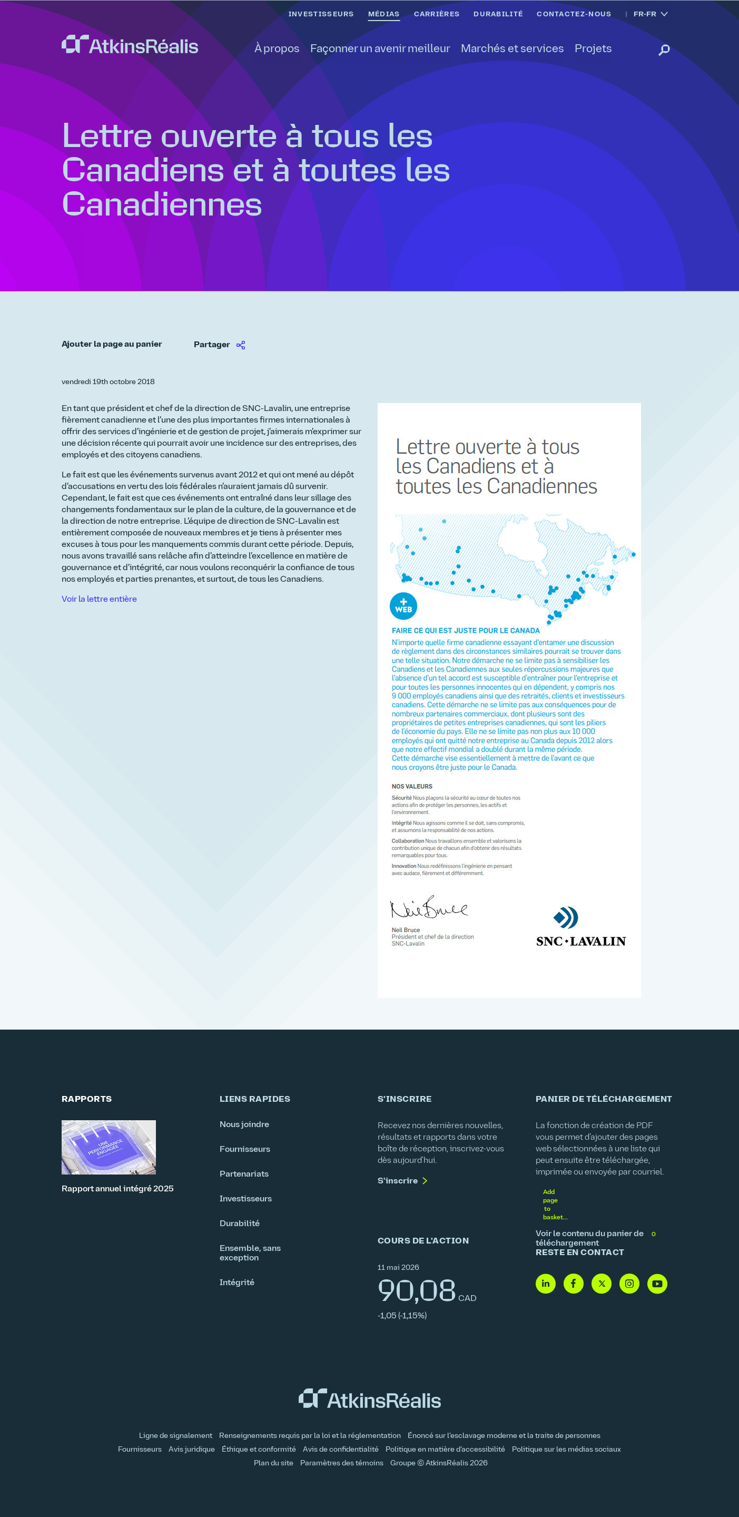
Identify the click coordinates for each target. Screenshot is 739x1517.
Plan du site (273, 1463)
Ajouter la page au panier (112, 344)
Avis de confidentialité (341, 1450)
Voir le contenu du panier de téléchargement (596, 1239)
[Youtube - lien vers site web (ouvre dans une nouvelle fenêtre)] (657, 1284)
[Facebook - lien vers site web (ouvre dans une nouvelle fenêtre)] (574, 1284)
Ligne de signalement (175, 1436)
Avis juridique (192, 1450)
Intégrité (237, 1283)
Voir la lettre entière (99, 599)
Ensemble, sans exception (250, 1253)
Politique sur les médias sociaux (566, 1450)
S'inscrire (398, 1181)
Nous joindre (244, 1125)
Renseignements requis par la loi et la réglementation (310, 1436)
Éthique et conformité (259, 1450)
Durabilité (240, 1224)
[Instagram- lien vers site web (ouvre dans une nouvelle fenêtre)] (629, 1284)
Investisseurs (246, 1199)
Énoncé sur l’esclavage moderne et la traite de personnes (504, 1436)
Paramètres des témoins (341, 1463)
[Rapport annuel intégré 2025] (133, 1157)
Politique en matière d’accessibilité (445, 1450)
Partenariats (244, 1174)
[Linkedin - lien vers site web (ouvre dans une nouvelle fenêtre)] (546, 1284)
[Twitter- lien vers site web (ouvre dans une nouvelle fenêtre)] (602, 1284)
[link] (130, 44)
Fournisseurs (245, 1150)
